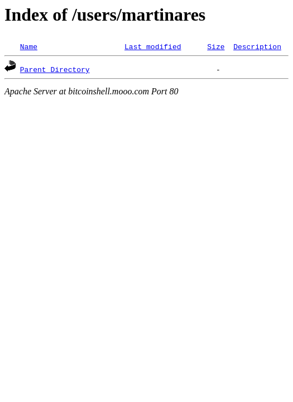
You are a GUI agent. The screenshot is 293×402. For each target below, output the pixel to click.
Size (215, 46)
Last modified (152, 46)
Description (257, 46)
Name (28, 46)
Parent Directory (55, 69)
